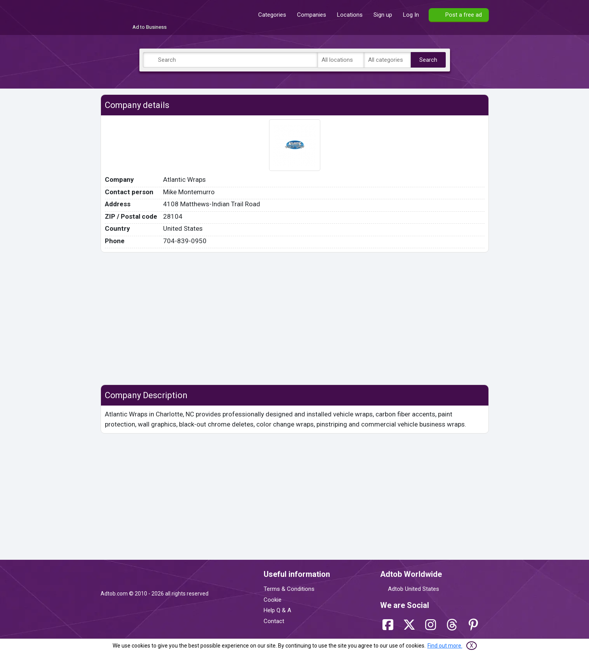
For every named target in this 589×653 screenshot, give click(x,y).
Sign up (383, 14)
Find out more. (444, 646)
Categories (272, 14)
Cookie (272, 599)
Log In (411, 14)
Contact (274, 621)
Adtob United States (413, 588)
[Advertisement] (295, 318)
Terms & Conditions (289, 588)
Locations (350, 14)
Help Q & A (277, 610)
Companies (311, 14)
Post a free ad (463, 14)
